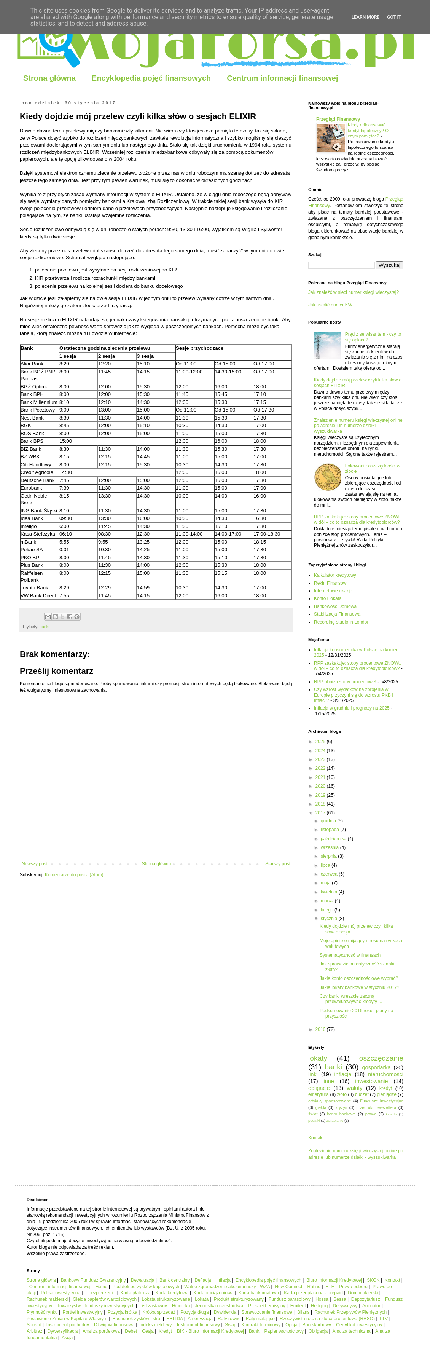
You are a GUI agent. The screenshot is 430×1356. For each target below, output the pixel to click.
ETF (329, 1286)
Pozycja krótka (122, 1312)
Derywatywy (345, 1305)
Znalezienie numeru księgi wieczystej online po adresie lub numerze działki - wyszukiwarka (358, 426)
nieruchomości (385, 1074)
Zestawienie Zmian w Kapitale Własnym (67, 1318)
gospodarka (376, 1067)
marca (328, 900)
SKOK (373, 1280)
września (330, 847)
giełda (320, 1107)
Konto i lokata (328, 598)
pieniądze (386, 1094)
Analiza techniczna (352, 1331)
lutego (327, 910)
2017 (321, 812)
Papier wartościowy (284, 1331)
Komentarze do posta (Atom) (74, 874)
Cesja (148, 1331)
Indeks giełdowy (155, 1324)
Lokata (202, 1299)
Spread (34, 1324)
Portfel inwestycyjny (83, 1312)
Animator (371, 1305)
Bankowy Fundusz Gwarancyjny (93, 1280)
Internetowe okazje (333, 590)
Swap (230, 1324)
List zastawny (153, 1305)
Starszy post (277, 863)
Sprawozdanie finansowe (266, 1312)
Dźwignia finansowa (114, 1324)
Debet (131, 1331)
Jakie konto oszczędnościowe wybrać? (359, 978)
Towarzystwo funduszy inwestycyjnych (95, 1305)
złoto (342, 1094)
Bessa (339, 1299)
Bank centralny (174, 1280)
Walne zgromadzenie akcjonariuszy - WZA (227, 1286)
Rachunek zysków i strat (136, 1318)
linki (313, 1074)
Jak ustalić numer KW (330, 305)
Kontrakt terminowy (260, 1324)
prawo (370, 1114)
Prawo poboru (353, 1286)
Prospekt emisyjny (266, 1305)
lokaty (317, 1058)
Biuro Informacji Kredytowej (334, 1280)
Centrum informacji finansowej (282, 78)
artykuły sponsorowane (329, 1101)
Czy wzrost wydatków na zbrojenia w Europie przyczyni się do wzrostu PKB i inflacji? (353, 695)
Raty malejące (260, 1318)
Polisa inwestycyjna (60, 1292)
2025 (321, 741)
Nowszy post (35, 863)
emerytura (318, 1094)
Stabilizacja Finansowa (337, 614)
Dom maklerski (363, 1292)
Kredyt (165, 1331)
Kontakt (316, 1138)
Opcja (291, 1324)
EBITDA (175, 1318)
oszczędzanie (381, 1058)
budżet (362, 1094)
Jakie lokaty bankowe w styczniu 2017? (359, 987)
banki (44, 626)
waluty (355, 1088)
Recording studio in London (341, 622)
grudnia (329, 820)
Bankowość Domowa (335, 606)
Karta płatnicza (135, 1292)
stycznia (330, 918)
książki (391, 1114)
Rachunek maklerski (47, 1299)
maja (326, 882)
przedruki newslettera (376, 1107)
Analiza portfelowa (101, 1331)
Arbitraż (34, 1331)
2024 (321, 750)
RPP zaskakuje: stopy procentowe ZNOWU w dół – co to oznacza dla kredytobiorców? (358, 519)
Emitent (298, 1305)
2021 (321, 777)
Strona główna (49, 78)
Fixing (102, 1286)
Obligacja (318, 1331)
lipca (326, 865)
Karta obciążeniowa (214, 1292)
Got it (394, 17)
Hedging (319, 1305)
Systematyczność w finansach (350, 955)
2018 (321, 804)
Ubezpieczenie (100, 1292)
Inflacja (223, 1280)
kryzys (341, 1107)
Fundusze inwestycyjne (381, 1101)
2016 (321, 1029)
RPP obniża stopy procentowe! (345, 681)
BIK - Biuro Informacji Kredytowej (210, 1331)
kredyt (385, 1088)
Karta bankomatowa (258, 1292)
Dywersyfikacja (62, 1331)
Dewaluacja (142, 1280)
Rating (314, 1286)
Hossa (321, 1299)
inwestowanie (371, 1081)
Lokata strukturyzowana (166, 1299)
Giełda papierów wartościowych (105, 1299)
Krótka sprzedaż (158, 1312)
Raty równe (229, 1318)
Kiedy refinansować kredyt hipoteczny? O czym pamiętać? (368, 131)
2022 (321, 768)
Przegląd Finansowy (338, 119)
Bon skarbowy (317, 1324)
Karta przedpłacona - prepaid (313, 1292)
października (334, 838)
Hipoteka (181, 1305)
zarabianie (334, 1120)
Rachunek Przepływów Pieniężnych (351, 1312)
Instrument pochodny (67, 1324)
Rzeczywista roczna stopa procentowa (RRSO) (327, 1318)
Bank (254, 1331)
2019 (321, 795)
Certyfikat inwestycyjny (359, 1324)
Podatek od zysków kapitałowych (146, 1286)
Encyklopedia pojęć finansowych (151, 78)
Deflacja (202, 1280)
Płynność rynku (42, 1312)
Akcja (67, 1337)
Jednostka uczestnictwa (219, 1305)
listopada (330, 829)
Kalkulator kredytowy (335, 575)
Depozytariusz (365, 1299)
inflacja (343, 1074)
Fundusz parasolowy (290, 1299)
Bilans (303, 1312)
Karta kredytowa (172, 1292)
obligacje (319, 1088)
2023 (321, 759)
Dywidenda (225, 1312)
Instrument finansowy (198, 1324)
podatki (314, 1120)
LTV (384, 1318)
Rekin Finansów (330, 583)
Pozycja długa (194, 1312)
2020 (321, 786)
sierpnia (329, 856)
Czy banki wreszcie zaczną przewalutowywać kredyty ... (351, 999)
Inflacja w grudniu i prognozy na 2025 (352, 708)
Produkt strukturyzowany (238, 1299)
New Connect (288, 1286)
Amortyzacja (200, 1318)
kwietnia (330, 892)
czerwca (330, 874)
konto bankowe (341, 1114)
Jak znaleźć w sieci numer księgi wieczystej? (353, 292)
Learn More (366, 17)
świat (313, 1114)
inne (329, 1081)
